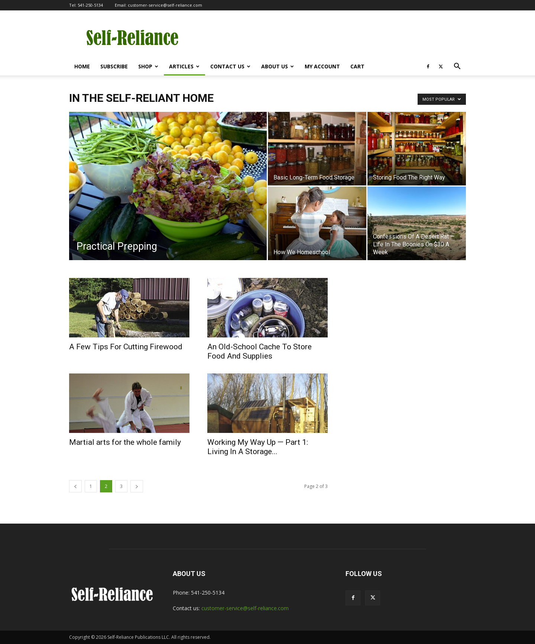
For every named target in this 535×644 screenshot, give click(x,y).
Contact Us (230, 66)
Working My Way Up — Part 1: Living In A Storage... (257, 447)
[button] (457, 67)
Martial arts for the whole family (125, 442)
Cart (357, 66)
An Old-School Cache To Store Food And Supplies (259, 351)
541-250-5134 (90, 5)
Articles (184, 66)
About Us (277, 66)
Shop (148, 66)
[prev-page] (75, 486)
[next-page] (136, 486)
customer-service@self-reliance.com (165, 5)
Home (82, 66)
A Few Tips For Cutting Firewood (125, 346)
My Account (322, 66)
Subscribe (114, 66)
